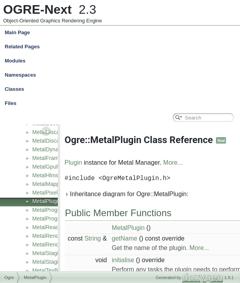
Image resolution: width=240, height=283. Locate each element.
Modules (15, 61)
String (93, 238)
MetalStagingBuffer (55, 253)
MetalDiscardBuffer (55, 132)
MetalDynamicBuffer (57, 149)
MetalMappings (51, 184)
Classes (122, 89)
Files (122, 103)
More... (173, 162)
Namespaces (122, 75)
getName (124, 238)
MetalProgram (49, 210)
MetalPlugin (46, 201)
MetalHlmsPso (50, 175)
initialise (123, 260)
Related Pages (22, 47)
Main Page (17, 32)
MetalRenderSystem (57, 244)
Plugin (73, 162)
